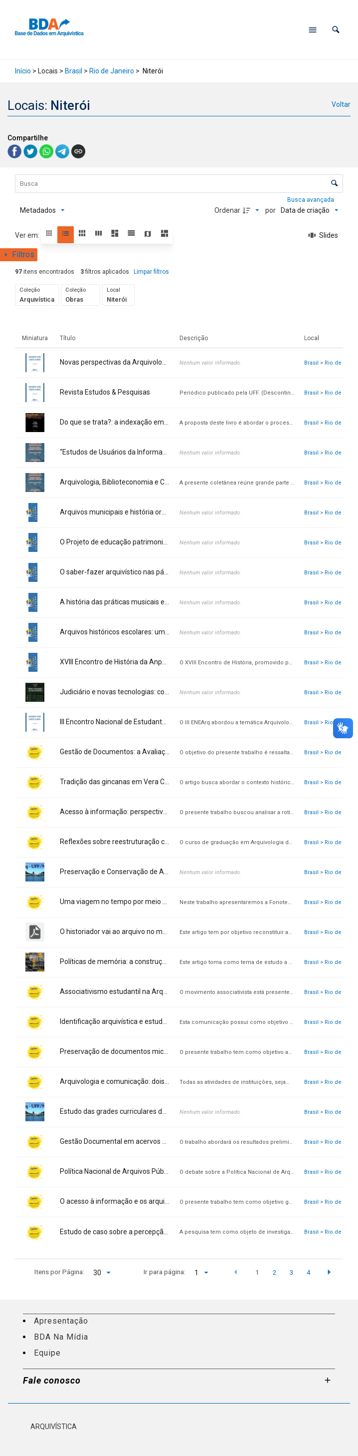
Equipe (47, 1353)
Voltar (341, 104)
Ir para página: (164, 1272)
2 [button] (274, 1272)
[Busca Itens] (179, 183)
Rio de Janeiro (111, 71)
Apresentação (61, 1321)
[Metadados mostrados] (42, 210)
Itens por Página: (59, 1272)
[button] (336, 29)
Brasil (73, 71)
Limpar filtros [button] (151, 271)
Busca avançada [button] (311, 199)
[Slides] (324, 235)
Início (23, 71)
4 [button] (309, 1272)
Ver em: (28, 235)
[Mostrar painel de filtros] (18, 254)
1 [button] (257, 1272)
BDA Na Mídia (61, 1337)
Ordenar (227, 210)
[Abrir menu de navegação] (313, 29)
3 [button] (292, 1272)
